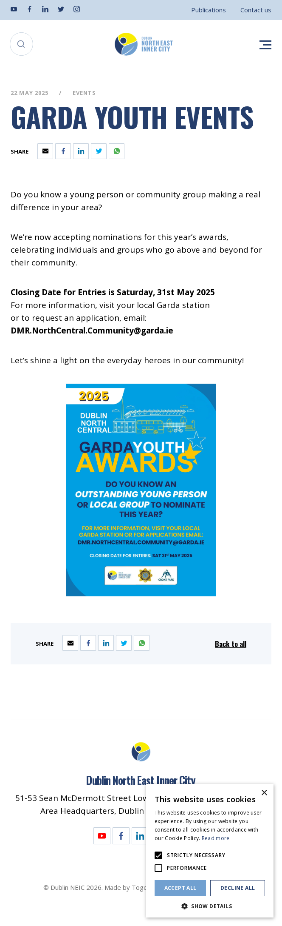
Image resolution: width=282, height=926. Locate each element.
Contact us (255, 10)
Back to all (230, 643)
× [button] (264, 793)
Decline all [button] (237, 888)
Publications (208, 10)
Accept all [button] (180, 888)
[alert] (210, 850)
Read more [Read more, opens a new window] (216, 838)
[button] (210, 905)
